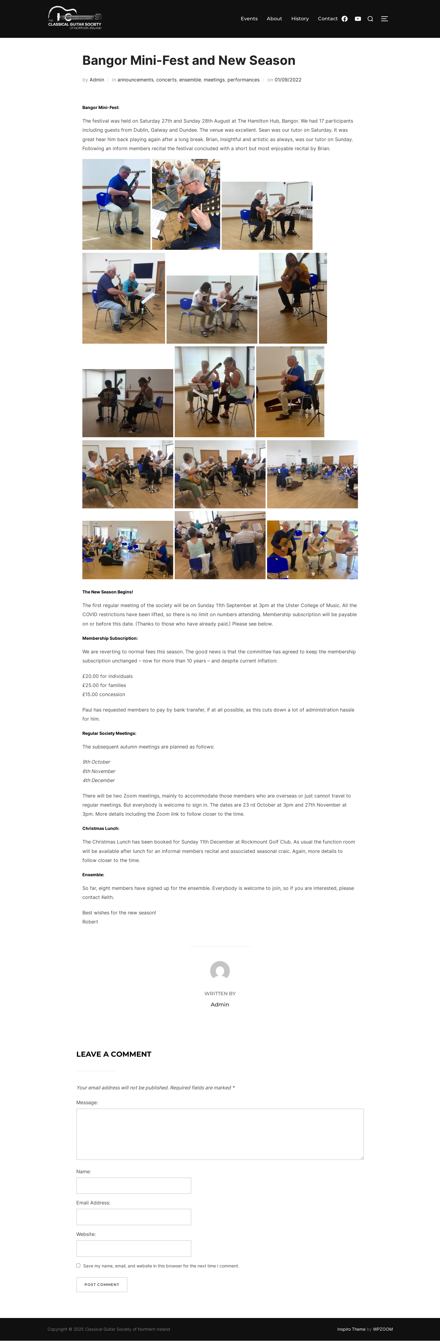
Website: (86, 1234)
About (274, 18)
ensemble (190, 80)
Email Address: (93, 1203)
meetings (214, 80)
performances (243, 80)
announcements (135, 80)
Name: (83, 1171)
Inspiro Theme (351, 1329)
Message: (87, 1102)
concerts (166, 80)
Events (249, 18)
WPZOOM (383, 1329)
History (300, 18)
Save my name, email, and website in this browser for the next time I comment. (161, 1265)
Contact (328, 18)
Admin (97, 80)
